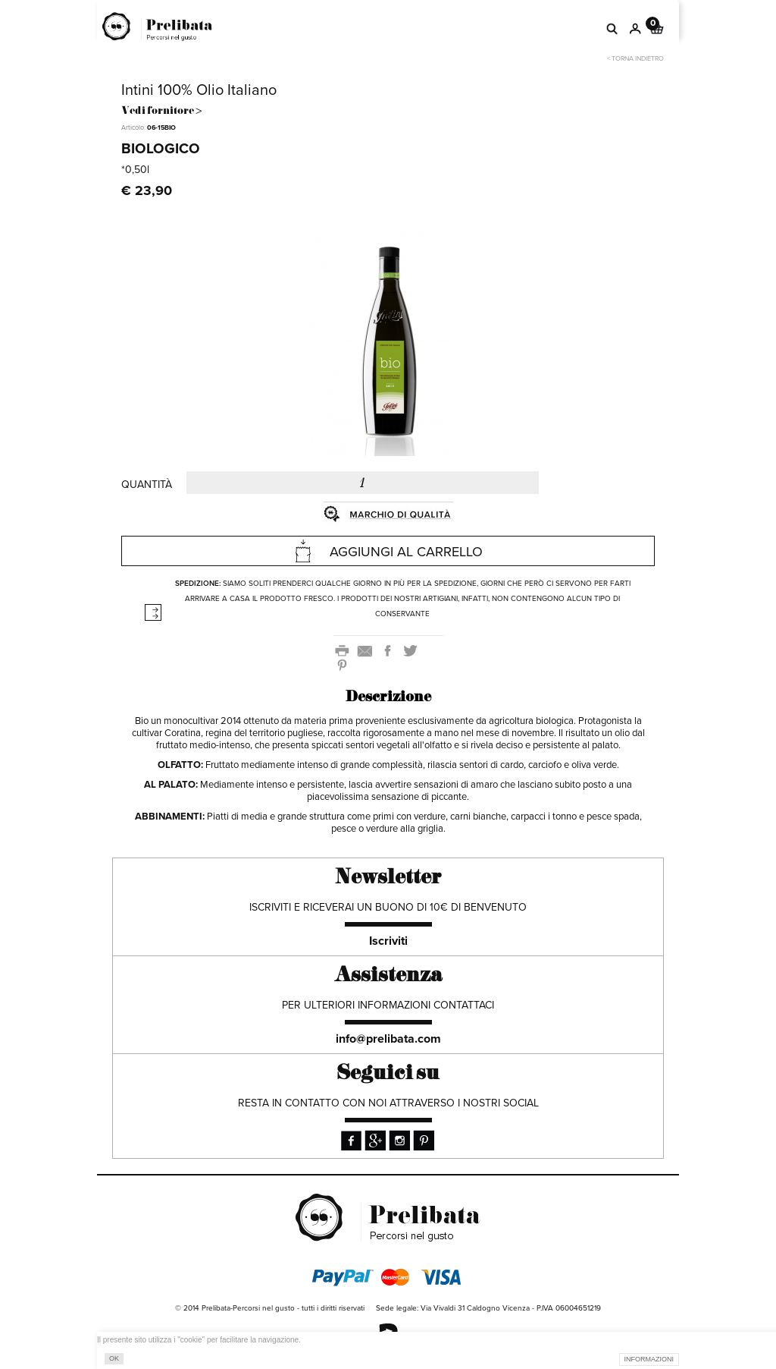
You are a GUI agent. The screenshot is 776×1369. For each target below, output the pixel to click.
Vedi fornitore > (161, 111)
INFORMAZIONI (649, 1359)
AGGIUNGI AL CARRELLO (388, 550)
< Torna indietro (635, 59)
